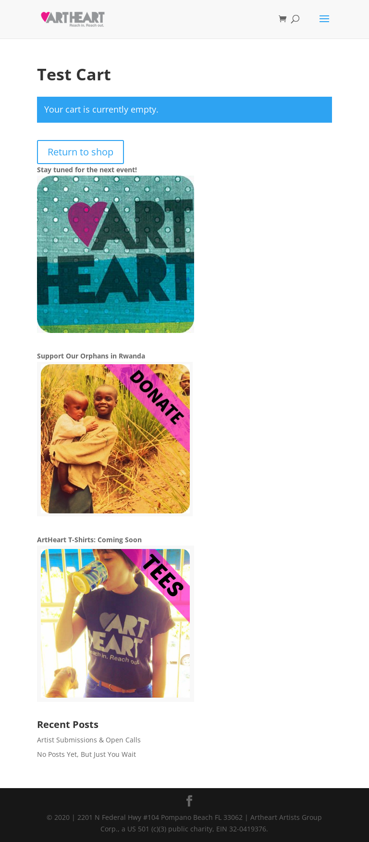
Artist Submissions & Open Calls (89, 739)
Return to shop (80, 151)
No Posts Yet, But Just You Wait (86, 754)
